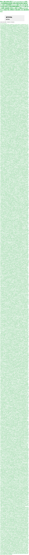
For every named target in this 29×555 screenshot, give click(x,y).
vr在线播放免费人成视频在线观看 (12, 84)
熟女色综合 (16, 538)
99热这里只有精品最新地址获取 (11, 177)
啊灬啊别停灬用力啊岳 (15, 549)
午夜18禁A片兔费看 (26, 424)
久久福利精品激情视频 (11, 393)
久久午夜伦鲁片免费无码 (22, 300)
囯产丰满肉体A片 (21, 535)
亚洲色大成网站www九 (19, 355)
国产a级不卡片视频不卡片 (24, 202)
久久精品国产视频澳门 (16, 51)
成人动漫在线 (2, 403)
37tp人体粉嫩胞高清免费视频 (15, 345)
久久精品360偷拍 (17, 166)
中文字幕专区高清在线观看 (14, 61)
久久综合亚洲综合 (3, 170)
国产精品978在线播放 (20, 539)
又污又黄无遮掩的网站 (7, 355)
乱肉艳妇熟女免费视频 (22, 517)
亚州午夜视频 (13, 339)
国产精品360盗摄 (2, 549)
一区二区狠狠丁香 (16, 552)
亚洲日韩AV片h (25, 79)
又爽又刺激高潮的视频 (11, 333)
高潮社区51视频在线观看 (20, 326)
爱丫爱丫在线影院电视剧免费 (20, 550)
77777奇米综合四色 (22, 483)
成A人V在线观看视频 (15, 352)
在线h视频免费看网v (21, 209)
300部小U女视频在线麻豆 (7, 545)
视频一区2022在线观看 (22, 407)
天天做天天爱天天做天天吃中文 (18, 530)
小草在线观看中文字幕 (14, 539)
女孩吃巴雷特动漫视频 (9, 214)
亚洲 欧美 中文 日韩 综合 (17, 215)
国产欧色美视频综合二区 (20, 282)
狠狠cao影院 (13, 176)
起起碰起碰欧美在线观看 (22, 491)
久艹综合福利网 (23, 330)
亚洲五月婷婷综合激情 (22, 251)
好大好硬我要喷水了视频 (11, 79)
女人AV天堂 (3, 357)
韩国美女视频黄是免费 (22, 289)
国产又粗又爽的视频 (13, 550)
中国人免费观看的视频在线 (10, 283)
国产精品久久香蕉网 (24, 239)
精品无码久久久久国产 (7, 197)
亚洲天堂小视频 (19, 481)
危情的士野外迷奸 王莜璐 (5, 213)
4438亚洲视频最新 (9, 203)
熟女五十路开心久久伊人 (23, 485)
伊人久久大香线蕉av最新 (19, 430)
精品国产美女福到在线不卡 (17, 311)
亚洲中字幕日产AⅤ (20, 463)
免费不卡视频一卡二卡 (10, 237)
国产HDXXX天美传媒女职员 (22, 406)
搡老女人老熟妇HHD (24, 151)
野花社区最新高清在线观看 (20, 235)
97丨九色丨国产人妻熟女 (10, 35)
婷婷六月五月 (9, 162)
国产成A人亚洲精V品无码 (22, 414)
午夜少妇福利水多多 (15, 242)
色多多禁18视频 (2, 495)
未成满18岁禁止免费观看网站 (19, 188)
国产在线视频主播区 (4, 224)
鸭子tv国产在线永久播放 (23, 452)
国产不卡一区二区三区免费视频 (21, 71)
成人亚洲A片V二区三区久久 (22, 526)
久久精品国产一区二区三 (21, 382)
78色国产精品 (6, 496)
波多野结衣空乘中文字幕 (3, 208)
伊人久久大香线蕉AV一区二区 (23, 137)
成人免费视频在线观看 (6, 206)
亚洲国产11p (11, 246)
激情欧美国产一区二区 (17, 379)
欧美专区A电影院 (9, 310)
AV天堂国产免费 (14, 50)
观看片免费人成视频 (9, 468)
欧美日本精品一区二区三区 (13, 378)
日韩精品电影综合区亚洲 (22, 127)
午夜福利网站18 (15, 312)
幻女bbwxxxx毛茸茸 (15, 214)
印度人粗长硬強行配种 (16, 535)
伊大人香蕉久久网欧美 (18, 151)
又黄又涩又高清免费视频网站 (23, 418)
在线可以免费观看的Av (17, 413)
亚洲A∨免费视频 (13, 100)
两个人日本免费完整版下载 (8, 32)
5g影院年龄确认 (7, 218)
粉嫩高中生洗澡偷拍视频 (17, 75)
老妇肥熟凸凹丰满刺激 (4, 192)
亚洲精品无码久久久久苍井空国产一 (15, 346)
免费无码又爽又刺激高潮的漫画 (17, 222)
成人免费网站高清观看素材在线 (14, 232)
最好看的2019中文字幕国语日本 (16, 548)
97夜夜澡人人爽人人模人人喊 (16, 434)
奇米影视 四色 (20, 214)
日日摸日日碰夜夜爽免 (8, 68)
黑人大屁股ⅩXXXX (15, 231)
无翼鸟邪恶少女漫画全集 (23, 45)
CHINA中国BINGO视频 (6, 383)
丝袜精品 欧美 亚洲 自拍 (9, 474)
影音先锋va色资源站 (17, 333)
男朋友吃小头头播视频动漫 (18, 79)
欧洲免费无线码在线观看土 (8, 102)
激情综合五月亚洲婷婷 (14, 277)
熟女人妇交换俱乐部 (13, 306)
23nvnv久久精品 (24, 269)
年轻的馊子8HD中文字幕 (10, 295)
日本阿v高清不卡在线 (3, 40)
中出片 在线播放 (8, 40)
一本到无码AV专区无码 (6, 155)
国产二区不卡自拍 (6, 291)
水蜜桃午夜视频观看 (18, 94)
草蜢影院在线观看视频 (15, 209)
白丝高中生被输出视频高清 (8, 548)
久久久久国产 (25, 539)
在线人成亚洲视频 (24, 33)
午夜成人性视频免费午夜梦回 (9, 469)
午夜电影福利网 (7, 378)
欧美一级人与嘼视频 (14, 91)
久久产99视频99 (13, 160)
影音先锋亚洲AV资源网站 (9, 472)
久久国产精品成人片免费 (14, 78)
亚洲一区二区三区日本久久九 (4, 114)
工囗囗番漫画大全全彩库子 (12, 503)
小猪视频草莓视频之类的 (14, 101)
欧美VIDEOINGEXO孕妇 (13, 527)
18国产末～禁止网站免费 (14, 159)
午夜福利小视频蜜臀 (3, 115)
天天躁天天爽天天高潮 (9, 82)
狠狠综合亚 (8, 47)
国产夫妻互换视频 (7, 250)
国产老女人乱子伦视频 (20, 62)
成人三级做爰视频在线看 (12, 148)
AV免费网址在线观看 (9, 236)
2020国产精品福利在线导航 (10, 330)
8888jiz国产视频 (13, 56)
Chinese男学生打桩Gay (12, 206)
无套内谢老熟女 (21, 299)
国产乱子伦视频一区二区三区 (19, 486)
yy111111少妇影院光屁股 (10, 302)
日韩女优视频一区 (13, 36)
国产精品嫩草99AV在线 (23, 56)
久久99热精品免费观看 (25, 184)
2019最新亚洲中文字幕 (19, 213)
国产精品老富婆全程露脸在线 (8, 434)
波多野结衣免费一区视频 (6, 109)
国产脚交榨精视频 (13, 447)
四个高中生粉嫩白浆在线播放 (16, 397)
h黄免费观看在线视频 (6, 386)
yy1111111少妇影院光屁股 (12, 499)
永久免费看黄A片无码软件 (7, 437)
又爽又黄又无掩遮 (13, 96)
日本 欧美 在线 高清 (9, 397)
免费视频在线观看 (4, 182)
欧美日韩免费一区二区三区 (7, 54)
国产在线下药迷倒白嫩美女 (9, 458)
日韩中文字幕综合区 (24, 401)
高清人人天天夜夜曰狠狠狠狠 (9, 495)
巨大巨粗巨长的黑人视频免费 (16, 203)
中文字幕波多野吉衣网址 (18, 169)
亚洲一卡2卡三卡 (23, 321)
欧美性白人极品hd (3, 379)
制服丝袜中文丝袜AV (23, 102)
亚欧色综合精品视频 (7, 543)
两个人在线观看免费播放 (18, 247)
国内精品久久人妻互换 (5, 535)
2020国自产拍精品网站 (19, 239)
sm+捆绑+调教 (17, 64)
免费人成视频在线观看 (5, 38)
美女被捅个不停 (3, 309)
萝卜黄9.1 (25, 538)
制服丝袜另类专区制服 (11, 65)
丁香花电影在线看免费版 (23, 487)
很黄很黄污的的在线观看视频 (14, 261)
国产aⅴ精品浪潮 (4, 331)
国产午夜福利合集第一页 (7, 178)
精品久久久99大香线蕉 (3, 513)
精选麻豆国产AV (14, 58)
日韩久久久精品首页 (17, 171)
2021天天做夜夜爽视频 (8, 91)
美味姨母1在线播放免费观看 (22, 120)
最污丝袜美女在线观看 (21, 492)
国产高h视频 (13, 341)
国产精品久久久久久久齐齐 (12, 428)
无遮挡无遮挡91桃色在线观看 (4, 508)
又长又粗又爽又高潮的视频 (20, 396)
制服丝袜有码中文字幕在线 (20, 39)
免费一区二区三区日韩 (16, 305)
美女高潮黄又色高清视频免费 (10, 541)
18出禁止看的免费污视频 (20, 404)
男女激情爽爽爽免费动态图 (24, 419)
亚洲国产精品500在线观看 (9, 271)
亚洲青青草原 (25, 166)
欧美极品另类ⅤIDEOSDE (8, 180)
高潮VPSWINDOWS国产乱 (8, 217)
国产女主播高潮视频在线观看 (6, 356)
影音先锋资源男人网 (19, 63)
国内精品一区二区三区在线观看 (22, 159)
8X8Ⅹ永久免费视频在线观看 (11, 33)
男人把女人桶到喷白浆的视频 (5, 191)
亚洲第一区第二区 (11, 215)
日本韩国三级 (24, 490)
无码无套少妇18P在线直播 (24, 294)
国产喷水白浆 (21, 166)
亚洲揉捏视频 (12, 477)
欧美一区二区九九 (3, 302)
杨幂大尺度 (14, 82)
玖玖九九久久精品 (8, 98)
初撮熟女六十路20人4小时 (17, 360)
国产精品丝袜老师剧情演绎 (20, 432)
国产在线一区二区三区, (25, 377)
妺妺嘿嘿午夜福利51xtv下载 (7, 116)
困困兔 (2, 462)
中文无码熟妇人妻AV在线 (17, 272)
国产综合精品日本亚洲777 (15, 180)
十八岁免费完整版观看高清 (22, 149)
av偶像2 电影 (26, 39)
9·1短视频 (9, 159)
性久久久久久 (23, 233)
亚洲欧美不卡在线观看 (21, 455)
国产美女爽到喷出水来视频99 (14, 375)
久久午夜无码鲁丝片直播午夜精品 (18, 35)
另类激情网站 (12, 42)
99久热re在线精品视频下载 (17, 279)
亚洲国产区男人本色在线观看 (8, 27)
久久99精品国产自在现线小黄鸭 (19, 466)
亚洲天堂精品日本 (16, 435)
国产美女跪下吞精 (4, 528)
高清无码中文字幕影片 (3, 94)
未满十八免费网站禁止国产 (19, 29)
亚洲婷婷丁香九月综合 (6, 538)
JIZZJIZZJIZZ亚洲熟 (9, 342)
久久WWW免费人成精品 (19, 152)
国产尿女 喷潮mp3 (26, 29)
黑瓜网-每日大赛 (14, 310)
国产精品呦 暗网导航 (23, 331)
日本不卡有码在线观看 (13, 509)
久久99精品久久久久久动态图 (17, 233)
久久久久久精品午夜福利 (10, 417)
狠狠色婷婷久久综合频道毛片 (15, 104)
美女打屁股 (15, 211)
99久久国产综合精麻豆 (15, 429)
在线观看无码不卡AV (17, 317)
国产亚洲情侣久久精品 (6, 181)
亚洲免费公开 (25, 404)
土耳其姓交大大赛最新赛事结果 (22, 322)
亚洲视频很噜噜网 (8, 432)
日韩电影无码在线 (16, 491)
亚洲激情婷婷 (26, 437)
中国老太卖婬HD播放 (4, 393)
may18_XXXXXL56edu (3, 507)
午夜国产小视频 (16, 415)
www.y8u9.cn (14, 63)
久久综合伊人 (9, 406)
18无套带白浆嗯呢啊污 (7, 422)
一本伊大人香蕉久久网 (18, 69)
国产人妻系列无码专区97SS (13, 184)
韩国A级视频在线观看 (8, 448)
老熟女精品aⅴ (15, 158)
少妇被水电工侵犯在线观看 (23, 480)
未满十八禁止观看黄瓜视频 (18, 156)
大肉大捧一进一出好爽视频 (23, 373)
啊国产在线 (22, 266)
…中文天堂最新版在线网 (11, 308)
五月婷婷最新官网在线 (17, 237)
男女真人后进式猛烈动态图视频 (17, 441)
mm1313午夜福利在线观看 (20, 448)
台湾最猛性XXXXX (16, 426)
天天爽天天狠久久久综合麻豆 (9, 305)
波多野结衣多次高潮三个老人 (14, 186)
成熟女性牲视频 (18, 546)
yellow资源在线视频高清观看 (10, 390)
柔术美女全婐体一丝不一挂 (20, 304)
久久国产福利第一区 (20, 158)
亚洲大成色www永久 (17, 516)
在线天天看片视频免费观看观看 (8, 58)
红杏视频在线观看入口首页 (20, 472)
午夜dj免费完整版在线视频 (6, 306)
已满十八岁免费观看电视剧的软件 (13, 334)
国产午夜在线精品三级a (23, 403)
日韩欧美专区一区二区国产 (21, 78)
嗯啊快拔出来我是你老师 (23, 497)
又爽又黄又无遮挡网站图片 (15, 116)
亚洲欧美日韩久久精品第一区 (18, 477)
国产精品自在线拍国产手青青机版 (9, 491)
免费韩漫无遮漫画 (5, 79)
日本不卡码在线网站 (20, 130)
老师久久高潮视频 (25, 430)
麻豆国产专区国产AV (24, 224)
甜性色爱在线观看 (9, 238)
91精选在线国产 (19, 83)
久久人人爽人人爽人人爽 (16, 536)
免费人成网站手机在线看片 (19, 170)
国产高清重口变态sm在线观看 (11, 64)
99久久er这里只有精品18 (7, 512)
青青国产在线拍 (11, 413)
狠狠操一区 (25, 425)
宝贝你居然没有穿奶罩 (5, 370)
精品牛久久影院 (19, 257)
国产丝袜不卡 (23, 531)
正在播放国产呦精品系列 (12, 38)
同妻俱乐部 (24, 470)
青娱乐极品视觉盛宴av (14, 455)
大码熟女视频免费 (5, 159)
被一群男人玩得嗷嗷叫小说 (11, 31)
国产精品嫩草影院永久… (5, 402)
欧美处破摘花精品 (12, 255)
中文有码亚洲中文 (2, 83)
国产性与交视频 (4, 129)
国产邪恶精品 (15, 472)
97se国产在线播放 (2, 305)
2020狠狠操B (13, 136)
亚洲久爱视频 (15, 322)
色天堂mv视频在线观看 (22, 185)
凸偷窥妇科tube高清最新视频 (18, 501)
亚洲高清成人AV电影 (18, 348)
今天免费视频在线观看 (11, 272)
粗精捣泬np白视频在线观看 (4, 95)
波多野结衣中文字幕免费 (16, 246)
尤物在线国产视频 (21, 437)
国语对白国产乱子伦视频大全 (16, 485)
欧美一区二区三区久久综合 (7, 327)
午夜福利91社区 (22, 386)
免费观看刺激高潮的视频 (22, 217)
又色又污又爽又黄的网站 (24, 129)
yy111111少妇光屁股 (9, 446)
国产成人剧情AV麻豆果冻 (8, 80)
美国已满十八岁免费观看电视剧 (20, 383)
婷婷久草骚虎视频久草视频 (16, 60)
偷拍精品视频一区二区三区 (13, 153)
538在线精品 (14, 495)
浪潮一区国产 (11, 231)
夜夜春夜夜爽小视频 (17, 219)
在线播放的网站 (10, 249)
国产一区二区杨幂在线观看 (11, 488)
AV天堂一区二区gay (24, 445)
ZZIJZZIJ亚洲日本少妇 (9, 259)
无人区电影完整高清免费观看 (7, 411)
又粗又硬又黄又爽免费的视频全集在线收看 (20, 275)
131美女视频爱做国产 (20, 527)
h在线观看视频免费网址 (11, 508)
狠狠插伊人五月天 (17, 488)
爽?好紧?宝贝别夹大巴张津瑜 (24, 219)
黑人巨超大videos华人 (14, 481)
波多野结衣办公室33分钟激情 (11, 445)
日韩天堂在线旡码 (6, 328)
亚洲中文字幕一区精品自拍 (6, 384)
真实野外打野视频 (25, 226)
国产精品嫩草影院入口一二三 (19, 176)
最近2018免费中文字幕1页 (20, 58)
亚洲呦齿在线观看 (19, 378)
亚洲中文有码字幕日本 (21, 73)
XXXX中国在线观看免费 (8, 407)
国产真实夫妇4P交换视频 (20, 86)
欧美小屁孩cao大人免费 (15, 204)
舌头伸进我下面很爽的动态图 (15, 118)
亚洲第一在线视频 (25, 225)
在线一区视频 (17, 499)
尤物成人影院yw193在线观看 (7, 140)
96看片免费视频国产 (7, 255)
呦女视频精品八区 (16, 393)
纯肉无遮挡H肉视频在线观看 (19, 459)
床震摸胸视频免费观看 (11, 475)
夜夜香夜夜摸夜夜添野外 (14, 125)
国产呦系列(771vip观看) (24, 495)
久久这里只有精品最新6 (19, 490)
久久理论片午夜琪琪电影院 (5, 430)
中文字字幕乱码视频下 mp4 (4, 69)
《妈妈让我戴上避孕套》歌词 (7, 122)
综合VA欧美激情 (3, 447)
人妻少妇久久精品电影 (23, 160)
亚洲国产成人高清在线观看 (16, 102)
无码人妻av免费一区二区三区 (17, 401)
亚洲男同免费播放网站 (22, 366)
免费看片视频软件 (7, 412)
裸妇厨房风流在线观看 (16, 542)
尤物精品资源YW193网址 (21, 288)
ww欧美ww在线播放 (10, 182)
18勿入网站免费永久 (15, 80)
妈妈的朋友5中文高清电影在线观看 (23, 402)
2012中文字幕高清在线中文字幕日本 (16, 90)
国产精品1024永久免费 (21, 315)
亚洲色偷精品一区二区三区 (6, 377)
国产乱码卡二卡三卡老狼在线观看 (22, 338)
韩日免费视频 (2, 27)
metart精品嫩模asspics (15, 149)
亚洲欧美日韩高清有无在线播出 (14, 423)
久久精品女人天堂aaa (13, 412)
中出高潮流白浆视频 (13, 29)
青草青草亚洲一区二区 (9, 373)
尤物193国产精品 (2, 185)
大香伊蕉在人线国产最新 (8, 176)
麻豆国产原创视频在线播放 (11, 131)
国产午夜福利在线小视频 (7, 42)
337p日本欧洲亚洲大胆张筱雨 (9, 395)
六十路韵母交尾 (6, 207)
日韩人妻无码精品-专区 (22, 231)
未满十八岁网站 (24, 247)
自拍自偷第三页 (26, 304)
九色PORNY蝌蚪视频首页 (7, 534)
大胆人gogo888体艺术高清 (4, 440)
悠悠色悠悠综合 (18, 207)
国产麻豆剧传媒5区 (15, 492)
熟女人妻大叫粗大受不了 (3, 23)
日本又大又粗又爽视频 (7, 127)
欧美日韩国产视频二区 (13, 377)
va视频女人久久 (15, 479)
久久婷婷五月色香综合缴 (9, 51)
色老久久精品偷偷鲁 (12, 156)
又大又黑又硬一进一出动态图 (23, 106)
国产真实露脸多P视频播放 (11, 531)
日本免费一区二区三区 (7, 465)
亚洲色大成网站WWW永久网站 (21, 133)
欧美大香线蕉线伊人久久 (6, 423)
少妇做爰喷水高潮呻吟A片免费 (19, 255)
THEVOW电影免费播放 (18, 157)
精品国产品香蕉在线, (12, 337)
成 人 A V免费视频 (18, 31)
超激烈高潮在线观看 (11, 362)
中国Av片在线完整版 (14, 448)
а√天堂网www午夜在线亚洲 (22, 116)
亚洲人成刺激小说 (11, 57)
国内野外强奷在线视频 (4, 237)
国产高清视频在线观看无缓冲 (4, 258)
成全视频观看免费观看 (18, 138)
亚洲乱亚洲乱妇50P (23, 301)
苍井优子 (13, 270)
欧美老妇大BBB (18, 100)
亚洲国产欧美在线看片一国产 (14, 451)
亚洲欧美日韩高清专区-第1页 (20, 210)
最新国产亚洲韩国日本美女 (25, 75)
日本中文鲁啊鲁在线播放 (24, 488)
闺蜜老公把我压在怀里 (19, 370)
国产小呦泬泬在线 (24, 390)
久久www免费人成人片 (20, 164)
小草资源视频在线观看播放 (20, 49)
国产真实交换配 (7, 368)
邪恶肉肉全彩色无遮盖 (23, 411)
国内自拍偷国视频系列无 (21, 446)
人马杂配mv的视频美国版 (10, 171)
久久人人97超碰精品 (8, 414)
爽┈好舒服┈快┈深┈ (24, 90)
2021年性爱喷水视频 (19, 96)
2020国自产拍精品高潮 (8, 147)
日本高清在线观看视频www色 (4, 169)
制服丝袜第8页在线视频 (4, 265)
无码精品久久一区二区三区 (5, 364)
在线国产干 (10, 402)
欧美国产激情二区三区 (7, 76)
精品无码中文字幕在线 (7, 246)
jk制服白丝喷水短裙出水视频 (19, 173)
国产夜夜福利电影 (19, 273)
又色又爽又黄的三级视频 (23, 171)
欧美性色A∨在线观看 (5, 242)
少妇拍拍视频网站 (23, 97)
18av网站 (12, 542)
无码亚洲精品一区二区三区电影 (13, 273)
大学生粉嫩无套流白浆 (23, 43)
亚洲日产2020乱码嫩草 (9, 60)
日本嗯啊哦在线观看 (4, 204)
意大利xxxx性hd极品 (4, 63)
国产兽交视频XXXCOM (25, 393)
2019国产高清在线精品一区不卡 (4, 174)
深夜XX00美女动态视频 (21, 125)
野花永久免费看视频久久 (9, 44)
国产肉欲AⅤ (25, 396)
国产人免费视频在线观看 (15, 439)
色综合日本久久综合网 (20, 428)
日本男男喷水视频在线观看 (22, 552)
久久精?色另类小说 (10, 63)
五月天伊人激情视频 (14, 327)
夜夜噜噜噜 (3, 487)
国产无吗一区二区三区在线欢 (7, 100)
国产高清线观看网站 (21, 435)
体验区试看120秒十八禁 (15, 67)
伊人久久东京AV (10, 253)
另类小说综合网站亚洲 (7, 276)
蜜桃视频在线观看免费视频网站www (13, 130)
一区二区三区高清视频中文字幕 (20, 306)
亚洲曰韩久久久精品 (12, 218)
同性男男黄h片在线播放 (20, 50)
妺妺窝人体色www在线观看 (7, 229)
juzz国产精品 (11, 76)
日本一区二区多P (5, 360)
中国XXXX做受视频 (17, 399)
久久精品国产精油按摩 (10, 97)
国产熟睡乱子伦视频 (15, 468)
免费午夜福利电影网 (21, 182)
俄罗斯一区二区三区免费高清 (22, 111)
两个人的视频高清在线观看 (10, 379)
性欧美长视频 (21, 424)
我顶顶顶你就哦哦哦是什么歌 (16, 240)
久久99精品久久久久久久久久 (20, 200)
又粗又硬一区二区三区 (24, 476)
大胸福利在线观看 (4, 195)
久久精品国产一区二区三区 (9, 353)
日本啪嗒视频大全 (19, 153)
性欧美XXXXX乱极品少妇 (22, 204)
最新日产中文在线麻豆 (17, 192)
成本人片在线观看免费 (19, 262)
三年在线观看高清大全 (10, 553)
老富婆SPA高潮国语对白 (24, 141)
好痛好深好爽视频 (21, 423)
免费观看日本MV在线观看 (17, 295)
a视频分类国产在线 (9, 208)
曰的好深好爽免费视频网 (23, 126)
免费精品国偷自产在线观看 (10, 129)
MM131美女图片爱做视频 (8, 248)
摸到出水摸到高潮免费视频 (6, 550)
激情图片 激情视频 (14, 528)
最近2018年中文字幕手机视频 (5, 148)
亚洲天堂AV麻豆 (12, 366)
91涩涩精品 (24, 514)
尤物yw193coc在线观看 (5, 272)
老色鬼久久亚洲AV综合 (25, 287)
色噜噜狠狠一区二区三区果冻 (19, 344)
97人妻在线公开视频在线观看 (18, 372)
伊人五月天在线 (19, 495)
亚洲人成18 (18, 140)
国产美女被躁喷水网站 (19, 328)
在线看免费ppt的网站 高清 (23, 536)
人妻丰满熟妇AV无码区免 (19, 496)
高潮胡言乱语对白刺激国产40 (12, 388)
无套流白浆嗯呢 (14, 510)
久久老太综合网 (18, 310)
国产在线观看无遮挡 (19, 72)
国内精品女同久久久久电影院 (20, 259)
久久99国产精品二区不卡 (17, 464)
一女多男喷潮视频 (9, 429)
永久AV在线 (2, 147)
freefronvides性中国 (8, 447)
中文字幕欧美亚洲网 (12, 459)
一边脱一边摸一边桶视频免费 (12, 546)
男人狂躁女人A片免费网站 (7, 257)
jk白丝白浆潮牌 (8, 366)
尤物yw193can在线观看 (9, 510)
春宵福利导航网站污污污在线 (12, 319)
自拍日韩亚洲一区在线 (11, 501)
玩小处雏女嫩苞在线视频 (13, 228)
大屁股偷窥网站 (17, 450)
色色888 (1, 73)
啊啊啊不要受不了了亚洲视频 (24, 53)
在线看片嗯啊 (14, 259)
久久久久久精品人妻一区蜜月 (19, 108)
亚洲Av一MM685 (24, 519)
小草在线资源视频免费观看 (20, 189)
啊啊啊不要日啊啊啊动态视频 (14, 465)
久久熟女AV (19, 91)
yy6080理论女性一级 (14, 513)
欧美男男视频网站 (14, 408)
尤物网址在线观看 (16, 454)
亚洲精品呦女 (26, 49)
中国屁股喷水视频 (24, 218)
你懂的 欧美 (4, 43)
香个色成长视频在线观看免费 (13, 62)
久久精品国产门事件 (20, 46)
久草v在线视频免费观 (24, 175)
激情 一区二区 (4, 210)
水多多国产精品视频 (10, 536)
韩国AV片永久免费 (20, 545)
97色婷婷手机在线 (7, 415)
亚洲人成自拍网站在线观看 (17, 320)
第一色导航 (20, 457)
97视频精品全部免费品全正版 (4, 333)
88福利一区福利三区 (21, 549)
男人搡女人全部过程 (10, 265)
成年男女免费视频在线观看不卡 (13, 364)
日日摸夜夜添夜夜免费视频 (12, 349)
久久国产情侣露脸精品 (12, 368)
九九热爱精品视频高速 (17, 362)
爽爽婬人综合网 (20, 124)
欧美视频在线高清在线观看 (12, 174)
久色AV (3, 368)
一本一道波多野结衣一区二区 (6, 506)
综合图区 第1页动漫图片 (4, 433)
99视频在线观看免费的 (10, 195)
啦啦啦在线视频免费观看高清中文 (10, 486)
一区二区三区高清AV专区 (12, 328)
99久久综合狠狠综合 (14, 244)
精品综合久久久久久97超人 (10, 219)
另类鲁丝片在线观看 (18, 339)
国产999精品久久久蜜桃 (5, 126)
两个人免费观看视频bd (25, 341)
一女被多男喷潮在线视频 (14, 545)
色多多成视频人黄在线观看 (7, 473)
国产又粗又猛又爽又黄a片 (18, 33)
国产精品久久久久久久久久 (4, 130)
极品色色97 (22, 244)
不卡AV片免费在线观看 (8, 332)
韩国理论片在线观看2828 (17, 417)
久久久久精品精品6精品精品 (21, 408)
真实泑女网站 (18, 509)
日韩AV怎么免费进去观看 (25, 295)
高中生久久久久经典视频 (4, 362)
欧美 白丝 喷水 (9, 268)
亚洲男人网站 (27, 388)
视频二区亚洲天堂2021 (11, 258)
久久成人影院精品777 (8, 284)
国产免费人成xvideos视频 (18, 363)
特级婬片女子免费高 (14, 140)
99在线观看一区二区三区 (8, 549)
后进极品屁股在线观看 (18, 445)
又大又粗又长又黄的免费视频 (22, 65)
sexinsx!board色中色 (17, 386)
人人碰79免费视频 (9, 204)
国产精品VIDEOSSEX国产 (20, 277)
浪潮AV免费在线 (5, 64)
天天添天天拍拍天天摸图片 (16, 248)
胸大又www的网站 (8, 170)
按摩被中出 (7, 115)
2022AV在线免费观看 (10, 222)
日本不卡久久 (3, 317)
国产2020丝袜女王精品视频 (6, 73)
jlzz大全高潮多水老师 (5, 36)
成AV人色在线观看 (14, 494)
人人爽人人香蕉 (5, 536)
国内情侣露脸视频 (22, 276)
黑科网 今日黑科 (2, 288)
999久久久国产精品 (20, 465)
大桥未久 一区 (18, 276)
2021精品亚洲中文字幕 (22, 388)
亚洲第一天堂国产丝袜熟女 (5, 413)
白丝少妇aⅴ (24, 527)
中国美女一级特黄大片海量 (23, 345)
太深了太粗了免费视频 (12, 169)
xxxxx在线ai (2, 151)
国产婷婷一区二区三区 (16, 353)
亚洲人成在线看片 (14, 253)
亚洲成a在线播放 (19, 377)
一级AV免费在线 (22, 193)
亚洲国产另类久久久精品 (22, 145)
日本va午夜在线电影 (19, 350)
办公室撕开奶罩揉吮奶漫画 (8, 439)
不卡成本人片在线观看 (9, 517)
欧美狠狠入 (24, 131)
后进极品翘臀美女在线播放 (15, 436)
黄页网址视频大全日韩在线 (24, 434)
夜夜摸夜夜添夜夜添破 (12, 291)
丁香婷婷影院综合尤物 (10, 192)
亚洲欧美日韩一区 (5, 262)
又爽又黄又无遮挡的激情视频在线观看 (7, 74)
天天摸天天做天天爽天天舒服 (11, 348)
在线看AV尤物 (11, 181)
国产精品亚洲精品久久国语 (7, 301)
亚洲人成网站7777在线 (13, 404)
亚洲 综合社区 (16, 541)
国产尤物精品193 (14, 83)
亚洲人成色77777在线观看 (17, 42)
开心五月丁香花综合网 (24, 280)
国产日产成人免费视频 (3, 24)
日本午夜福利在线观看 (11, 454)
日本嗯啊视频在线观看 (4, 361)
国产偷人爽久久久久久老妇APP (11, 450)
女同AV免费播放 (12, 293)
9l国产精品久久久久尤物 (10, 331)
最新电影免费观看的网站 (22, 122)
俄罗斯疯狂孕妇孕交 (7, 527)
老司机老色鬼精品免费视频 (18, 361)
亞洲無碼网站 (10, 408)
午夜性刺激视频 (7, 282)
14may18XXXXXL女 (19, 513)
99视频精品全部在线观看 (5, 75)
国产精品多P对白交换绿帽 (20, 174)
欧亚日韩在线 (20, 232)
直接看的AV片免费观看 (7, 101)
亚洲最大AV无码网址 (15, 208)
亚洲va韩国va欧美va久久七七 (21, 119)
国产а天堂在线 (5, 177)
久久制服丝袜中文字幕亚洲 (16, 419)
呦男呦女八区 (16, 470)
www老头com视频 (21, 353)
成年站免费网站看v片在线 (6, 525)
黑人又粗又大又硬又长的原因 (4, 319)
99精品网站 (4, 264)
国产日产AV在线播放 (16, 146)
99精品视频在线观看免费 (16, 487)
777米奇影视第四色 (19, 534)
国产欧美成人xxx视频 (5, 463)
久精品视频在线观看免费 (4, 344)
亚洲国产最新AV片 (19, 349)
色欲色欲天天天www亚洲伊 (7, 164)
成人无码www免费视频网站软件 (22, 352)
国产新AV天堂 (23, 138)
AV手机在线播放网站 (9, 382)
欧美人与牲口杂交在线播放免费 (14, 127)
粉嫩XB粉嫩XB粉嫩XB (20, 422)
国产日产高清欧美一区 (7, 243)
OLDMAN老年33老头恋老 (21, 85)
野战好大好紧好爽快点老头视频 (9, 113)
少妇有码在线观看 (3, 51)
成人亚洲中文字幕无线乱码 (15, 122)
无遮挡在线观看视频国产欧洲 (13, 175)
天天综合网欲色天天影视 (13, 119)
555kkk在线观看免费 (17, 221)
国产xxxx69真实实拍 (23, 317)
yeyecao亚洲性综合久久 (7, 198)
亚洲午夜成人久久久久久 (4, 501)
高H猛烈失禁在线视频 (13, 410)
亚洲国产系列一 (6, 142)
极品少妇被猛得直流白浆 (17, 543)
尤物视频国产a (12, 317)
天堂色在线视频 (5, 171)
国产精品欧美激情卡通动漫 (13, 86)
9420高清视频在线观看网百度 (5, 221)
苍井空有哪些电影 (7, 346)
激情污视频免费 (18, 54)
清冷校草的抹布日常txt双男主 (10, 399)
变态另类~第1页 (7, 228)
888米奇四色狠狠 (2, 250)
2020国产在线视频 (17, 284)
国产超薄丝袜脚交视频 (12, 313)
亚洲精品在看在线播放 (13, 384)
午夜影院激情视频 (17, 160)
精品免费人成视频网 (15, 264)
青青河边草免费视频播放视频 (12, 425)
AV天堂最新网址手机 (6, 57)
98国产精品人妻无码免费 (20, 319)
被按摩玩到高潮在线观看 (11, 344)
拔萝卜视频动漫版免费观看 (21, 115)
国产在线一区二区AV (24, 258)
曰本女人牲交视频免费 (4, 84)
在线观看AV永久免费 (7, 184)
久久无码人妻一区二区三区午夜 (9, 85)
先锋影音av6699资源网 (10, 479)
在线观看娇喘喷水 (17, 136)
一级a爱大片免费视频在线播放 (6, 375)
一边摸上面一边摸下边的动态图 (22, 334)
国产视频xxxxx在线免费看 (24, 249)
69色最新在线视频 (13, 534)
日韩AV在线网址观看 (8, 123)
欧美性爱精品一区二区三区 (16, 271)
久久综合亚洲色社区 (11, 322)
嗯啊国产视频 (3, 418)
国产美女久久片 (20, 184)
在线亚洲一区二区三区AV (14, 297)
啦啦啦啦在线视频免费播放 (22, 268)
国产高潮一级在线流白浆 (15, 402)
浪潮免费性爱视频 (24, 155)
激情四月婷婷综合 (20, 211)
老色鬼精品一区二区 (22, 499)
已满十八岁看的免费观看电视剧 (10, 138)
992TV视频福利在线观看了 (19, 525)
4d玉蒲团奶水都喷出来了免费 (23, 67)
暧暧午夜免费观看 (4, 502)
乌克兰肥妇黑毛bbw (5, 112)
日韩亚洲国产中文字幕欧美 (23, 192)
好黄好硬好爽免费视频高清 (23, 395)
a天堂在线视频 (11, 163)
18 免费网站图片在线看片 (7, 90)
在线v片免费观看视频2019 (5, 392)
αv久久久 (19, 301)
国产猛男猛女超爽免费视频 (11, 275)
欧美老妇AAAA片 (3, 82)
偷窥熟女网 (12, 45)
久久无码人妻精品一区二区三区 (18, 547)
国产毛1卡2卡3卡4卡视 (24, 44)
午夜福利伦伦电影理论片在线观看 (11, 94)
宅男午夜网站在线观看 (22, 68)
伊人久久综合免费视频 (15, 301)
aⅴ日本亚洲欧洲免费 (17, 202)
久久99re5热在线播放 (4, 497)
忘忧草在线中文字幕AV (6, 175)
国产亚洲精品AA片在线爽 (22, 40)
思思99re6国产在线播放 (13, 324)
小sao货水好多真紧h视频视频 (22, 421)
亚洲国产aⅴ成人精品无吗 (14, 123)
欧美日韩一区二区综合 (4, 33)
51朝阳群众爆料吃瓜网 (15, 25)
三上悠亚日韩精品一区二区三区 (10, 106)
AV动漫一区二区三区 (9, 149)
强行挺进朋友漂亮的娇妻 (22, 523)
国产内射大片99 (6, 225)
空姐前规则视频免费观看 (17, 89)
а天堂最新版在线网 (13, 350)
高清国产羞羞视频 (21, 415)
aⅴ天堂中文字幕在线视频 (7, 481)
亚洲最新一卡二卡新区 (11, 400)
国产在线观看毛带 (5, 546)
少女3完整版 (19, 175)
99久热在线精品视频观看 (15, 185)
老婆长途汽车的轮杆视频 (25, 257)
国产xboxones (5, 275)
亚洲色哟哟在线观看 (15, 74)
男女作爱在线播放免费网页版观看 (7, 352)
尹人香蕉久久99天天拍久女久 (12, 433)
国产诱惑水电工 (7, 151)
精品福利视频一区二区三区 (11, 262)
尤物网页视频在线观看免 (18, 531)
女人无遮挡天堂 (25, 547)
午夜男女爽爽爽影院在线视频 (7, 260)
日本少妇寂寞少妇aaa (22, 436)
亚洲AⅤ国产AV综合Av (17, 105)
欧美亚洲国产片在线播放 (13, 107)
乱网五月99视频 (15, 389)
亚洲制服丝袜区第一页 (23, 454)
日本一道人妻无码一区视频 (17, 141)
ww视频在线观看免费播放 (7, 339)
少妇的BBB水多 (7, 421)
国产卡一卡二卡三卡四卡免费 (12, 152)
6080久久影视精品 (24, 441)
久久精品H (17, 503)
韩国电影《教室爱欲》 (3, 35)
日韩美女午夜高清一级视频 (17, 390)
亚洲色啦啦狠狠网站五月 (12, 188)
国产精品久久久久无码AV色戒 (9, 137)
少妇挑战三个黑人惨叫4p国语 (12, 370)
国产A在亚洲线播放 (7, 87)
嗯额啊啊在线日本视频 (9, 424)
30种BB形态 (24, 124)
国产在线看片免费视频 (18, 341)
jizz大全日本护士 (25, 342)
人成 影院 (1, 122)
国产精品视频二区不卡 (14, 422)
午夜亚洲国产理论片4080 (23, 105)
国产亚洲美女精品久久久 (10, 224)
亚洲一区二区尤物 (6, 86)
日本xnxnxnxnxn (3, 401)
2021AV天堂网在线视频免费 (23, 426)
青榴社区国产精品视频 (21, 167)
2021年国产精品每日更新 (23, 283)
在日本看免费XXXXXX (7, 532)
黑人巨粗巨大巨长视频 (13, 351)
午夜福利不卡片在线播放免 (5, 135)
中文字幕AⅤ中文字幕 (7, 133)
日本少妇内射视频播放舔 (12, 430)
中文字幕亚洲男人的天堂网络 (10, 266)
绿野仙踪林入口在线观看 (11, 114)
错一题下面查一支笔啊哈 (20, 250)
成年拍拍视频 (21, 399)
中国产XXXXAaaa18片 (22, 109)
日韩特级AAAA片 (16, 254)
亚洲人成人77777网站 (8, 72)
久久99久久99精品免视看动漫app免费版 (9, 251)
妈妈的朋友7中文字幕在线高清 (6, 134)
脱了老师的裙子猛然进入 (16, 126)
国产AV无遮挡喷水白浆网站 (8, 444)
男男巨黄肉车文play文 (14, 257)
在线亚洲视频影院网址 (19, 514)
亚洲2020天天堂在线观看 (19, 290)
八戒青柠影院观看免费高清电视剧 (13, 120)
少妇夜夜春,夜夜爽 (16, 293)
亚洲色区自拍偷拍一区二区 (22, 265)
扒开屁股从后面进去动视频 (8, 240)
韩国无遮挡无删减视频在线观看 (13, 115)
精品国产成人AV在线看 (6, 337)
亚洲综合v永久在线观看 (17, 270)
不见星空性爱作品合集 (7, 404)
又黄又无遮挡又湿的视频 (23, 359)
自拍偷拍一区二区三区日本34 (4, 363)
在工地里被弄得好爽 (14, 382)
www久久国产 (12, 415)
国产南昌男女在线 (6, 304)
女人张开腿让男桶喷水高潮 (15, 162)
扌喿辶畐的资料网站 (25, 96)
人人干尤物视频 (4, 330)
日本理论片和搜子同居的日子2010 (14, 87)
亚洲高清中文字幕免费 (9, 312)
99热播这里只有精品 (24, 195)
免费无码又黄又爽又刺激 (4, 249)
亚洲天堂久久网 (13, 170)
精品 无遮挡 (7, 199)
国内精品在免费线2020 (11, 360)
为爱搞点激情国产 (7, 45)
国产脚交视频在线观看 (17, 452)
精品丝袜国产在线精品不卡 (19, 131)
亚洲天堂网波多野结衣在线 (20, 425)
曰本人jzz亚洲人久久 (21, 451)
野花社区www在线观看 (17, 395)
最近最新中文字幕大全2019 (14, 40)
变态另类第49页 (10, 112)
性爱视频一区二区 (5, 388)
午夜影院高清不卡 (6, 293)
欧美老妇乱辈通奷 (16, 137)
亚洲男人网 (21, 458)
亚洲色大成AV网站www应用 (21, 199)
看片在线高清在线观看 (6, 156)
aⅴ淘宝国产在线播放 (18, 321)
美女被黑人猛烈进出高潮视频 (11, 173)
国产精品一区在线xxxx (8, 381)
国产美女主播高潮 (24, 361)
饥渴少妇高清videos (5, 488)
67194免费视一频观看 (21, 191)
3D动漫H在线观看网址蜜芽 (4, 273)
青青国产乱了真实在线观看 (16, 193)
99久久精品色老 (14, 27)
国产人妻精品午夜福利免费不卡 (8, 25)
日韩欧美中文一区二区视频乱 (20, 177)
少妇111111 (10, 316)
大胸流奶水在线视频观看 (8, 554)
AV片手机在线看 (17, 56)
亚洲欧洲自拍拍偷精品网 (11, 361)
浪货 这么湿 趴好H (19, 178)
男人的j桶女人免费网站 (16, 302)
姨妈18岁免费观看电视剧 (12, 200)
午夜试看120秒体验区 (6, 49)
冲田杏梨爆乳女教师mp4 (10, 547)
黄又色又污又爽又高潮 (12, 538)
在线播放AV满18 (18, 82)
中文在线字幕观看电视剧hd (10, 371)
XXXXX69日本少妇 (21, 25)
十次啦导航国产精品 (4, 47)
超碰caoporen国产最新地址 (3, 531)
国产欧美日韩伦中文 (25, 428)
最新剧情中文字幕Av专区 (19, 351)
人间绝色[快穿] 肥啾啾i (17, 458)
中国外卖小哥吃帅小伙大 (6, 239)
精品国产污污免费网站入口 (20, 324)
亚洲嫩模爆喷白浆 (22, 51)
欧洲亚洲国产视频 (20, 538)
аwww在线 (18, 385)
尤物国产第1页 (12, 243)
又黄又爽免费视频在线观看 (10, 476)
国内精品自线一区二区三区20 (22, 112)
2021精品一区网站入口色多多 (25, 207)
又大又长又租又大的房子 (18, 155)
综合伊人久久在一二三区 (16, 316)
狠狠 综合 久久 (23, 215)
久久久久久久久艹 (9, 374)
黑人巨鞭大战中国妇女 (22, 236)
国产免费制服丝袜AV (23, 509)
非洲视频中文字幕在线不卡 (15, 68)
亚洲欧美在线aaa (25, 38)
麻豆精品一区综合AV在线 (6, 93)
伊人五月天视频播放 (7, 410)
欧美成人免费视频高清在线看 (14, 73)
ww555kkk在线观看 (18, 220)
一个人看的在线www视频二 (14, 406)
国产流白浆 (21, 379)
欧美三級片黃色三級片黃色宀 (19, 308)
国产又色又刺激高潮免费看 (8, 50)
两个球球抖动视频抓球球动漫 (16, 34)
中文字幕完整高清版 (14, 111)
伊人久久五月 (16, 85)
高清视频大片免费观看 (10, 24)
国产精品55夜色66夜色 (8, 436)
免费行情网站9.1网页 (16, 553)
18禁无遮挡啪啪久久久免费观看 (16, 411)
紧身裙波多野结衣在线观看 (6, 124)
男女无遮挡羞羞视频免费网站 (24, 302)
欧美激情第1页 (26, 448)
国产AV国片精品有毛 (17, 497)
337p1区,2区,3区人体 (8, 61)
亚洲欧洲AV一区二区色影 (10, 461)
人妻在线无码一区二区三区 (19, 38)
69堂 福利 (9, 36)
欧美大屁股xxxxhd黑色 (15, 46)
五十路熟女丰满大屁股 (18, 440)
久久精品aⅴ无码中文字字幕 (21, 506)
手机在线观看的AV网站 (18, 114)
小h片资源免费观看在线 (17, 331)
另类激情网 (9, 345)
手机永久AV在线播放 (7, 235)
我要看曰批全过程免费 (13, 276)
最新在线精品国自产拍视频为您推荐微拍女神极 (16, 462)
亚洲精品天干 (18, 410)
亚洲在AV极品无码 (20, 342)
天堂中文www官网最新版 (22, 254)
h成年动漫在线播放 (10, 359)
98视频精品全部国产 (19, 27)
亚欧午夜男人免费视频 (23, 309)
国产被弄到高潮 (26, 93)
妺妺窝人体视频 (12, 202)
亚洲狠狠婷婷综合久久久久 (13, 39)
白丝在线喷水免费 (2, 421)
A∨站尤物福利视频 (22, 474)
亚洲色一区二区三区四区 (23, 221)
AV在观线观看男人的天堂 (24, 310)
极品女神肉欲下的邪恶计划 (9, 483)
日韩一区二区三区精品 (14, 229)
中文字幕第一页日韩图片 (15, 236)
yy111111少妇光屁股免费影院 (20, 412)
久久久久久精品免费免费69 (16, 359)
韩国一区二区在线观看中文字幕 (24, 64)
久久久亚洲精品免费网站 (9, 487)
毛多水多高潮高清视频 (23, 381)
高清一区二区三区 (25, 473)
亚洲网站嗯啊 (13, 220)
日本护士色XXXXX (18, 384)
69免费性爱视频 (17, 366)
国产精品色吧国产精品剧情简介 (14, 421)
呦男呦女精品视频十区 (16, 238)
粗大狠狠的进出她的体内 (23, 385)
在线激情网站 (5, 461)
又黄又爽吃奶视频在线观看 (17, 400)
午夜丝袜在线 (9, 118)
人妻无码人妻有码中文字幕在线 (20, 443)
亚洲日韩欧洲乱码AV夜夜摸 (4, 65)
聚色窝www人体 (5, 400)
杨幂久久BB (15, 71)
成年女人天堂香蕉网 (15, 288)
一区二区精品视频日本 (16, 181)
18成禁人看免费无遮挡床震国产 (10, 187)
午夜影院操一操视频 (15, 112)
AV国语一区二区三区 (20, 479)
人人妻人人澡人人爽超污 (10, 279)
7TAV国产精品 (24, 290)
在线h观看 (21, 203)
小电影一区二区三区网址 (22, 162)
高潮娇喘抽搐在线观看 (8, 270)
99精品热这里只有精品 (18, 313)
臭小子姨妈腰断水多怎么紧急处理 (10, 144)
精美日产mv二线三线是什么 (5, 316)
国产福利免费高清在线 (15, 444)
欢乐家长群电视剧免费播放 (9, 401)
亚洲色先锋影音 (4, 390)
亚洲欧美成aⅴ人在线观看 (22, 180)
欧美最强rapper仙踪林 (25, 530)
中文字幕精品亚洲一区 (21, 323)
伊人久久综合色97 (13, 512)
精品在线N (24, 211)
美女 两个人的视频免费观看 (17, 280)
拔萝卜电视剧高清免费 (10, 167)
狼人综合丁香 (24, 477)
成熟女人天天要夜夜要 (19, 225)
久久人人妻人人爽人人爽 (8, 526)
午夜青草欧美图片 (23, 187)
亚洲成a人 (27, 366)
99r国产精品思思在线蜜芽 (21, 468)
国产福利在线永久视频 (23, 76)
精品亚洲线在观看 (20, 80)
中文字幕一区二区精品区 (7, 202)
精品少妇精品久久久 (6, 466)
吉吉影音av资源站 (4, 238)
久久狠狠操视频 (16, 243)
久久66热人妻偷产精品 (24, 198)
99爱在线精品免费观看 (21, 375)
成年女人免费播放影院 (15, 517)
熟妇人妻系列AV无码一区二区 (11, 157)
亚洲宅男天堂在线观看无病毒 (10, 211)
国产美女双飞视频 (24, 328)
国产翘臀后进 (20, 32)
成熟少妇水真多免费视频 (3, 429)
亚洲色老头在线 (10, 367)
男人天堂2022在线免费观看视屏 (10, 269)
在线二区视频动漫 (24, 457)
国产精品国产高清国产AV (13, 506)
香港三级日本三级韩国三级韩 (15, 437)
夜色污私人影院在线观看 (15, 414)
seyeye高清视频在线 (3, 67)
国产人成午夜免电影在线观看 (6, 542)
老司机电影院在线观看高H (12, 210)
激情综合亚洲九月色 (5, 313)
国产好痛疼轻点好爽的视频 (16, 394)
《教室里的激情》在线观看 (23, 542)
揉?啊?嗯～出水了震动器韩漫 (24, 512)
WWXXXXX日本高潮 (18, 187)
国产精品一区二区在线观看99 (15, 196)
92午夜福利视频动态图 (22, 196)
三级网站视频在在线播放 (7, 125)
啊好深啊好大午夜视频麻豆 (12, 207)
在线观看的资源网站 (6, 200)
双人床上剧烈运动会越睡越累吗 (20, 520)
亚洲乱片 (20, 393)
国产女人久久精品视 (19, 332)
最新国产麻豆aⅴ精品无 (15, 407)
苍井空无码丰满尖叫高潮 (10, 158)
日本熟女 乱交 (23, 335)
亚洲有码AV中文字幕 (6, 163)
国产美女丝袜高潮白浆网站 (21, 327)
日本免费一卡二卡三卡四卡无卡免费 (24, 104)
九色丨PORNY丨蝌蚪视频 (8, 111)
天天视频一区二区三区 (21, 367)
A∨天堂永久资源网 (25, 447)
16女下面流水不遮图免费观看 (14, 226)
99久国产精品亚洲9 (23, 31)
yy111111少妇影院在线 (15, 526)
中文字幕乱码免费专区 (14, 357)
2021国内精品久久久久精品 (12, 49)
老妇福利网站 (18, 244)
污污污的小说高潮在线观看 (13, 338)
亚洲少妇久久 (24, 501)
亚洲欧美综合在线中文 (25, 440)
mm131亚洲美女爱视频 (9, 34)
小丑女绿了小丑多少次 (22, 61)
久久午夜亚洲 (16, 106)
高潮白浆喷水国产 (22, 333)
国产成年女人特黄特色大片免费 (8, 419)
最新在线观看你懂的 (13, 198)
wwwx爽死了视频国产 (18, 135)
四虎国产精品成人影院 (3, 450)
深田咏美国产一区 (18, 98)
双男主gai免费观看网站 (8, 220)
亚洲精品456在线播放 (9, 394)
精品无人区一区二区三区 (3, 118)
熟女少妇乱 (17, 457)
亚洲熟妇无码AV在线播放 (9, 441)
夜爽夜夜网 (23, 135)
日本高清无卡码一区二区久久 (10, 105)
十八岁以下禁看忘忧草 (12, 135)
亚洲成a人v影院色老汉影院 (13, 199)
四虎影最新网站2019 (13, 98)
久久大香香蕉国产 (18, 198)
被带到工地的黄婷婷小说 (22, 243)
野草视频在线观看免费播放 (16, 469)
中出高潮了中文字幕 (22, 346)
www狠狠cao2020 (16, 265)
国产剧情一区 (22, 237)
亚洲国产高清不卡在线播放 (18, 269)
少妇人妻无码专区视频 (11, 524)
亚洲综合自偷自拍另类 (7, 477)
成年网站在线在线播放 (12, 109)
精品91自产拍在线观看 (8, 46)
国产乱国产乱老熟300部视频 (18, 461)
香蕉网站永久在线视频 (6, 39)
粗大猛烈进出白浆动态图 (12, 213)
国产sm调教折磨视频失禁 (7, 160)
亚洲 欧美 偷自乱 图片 (24, 291)
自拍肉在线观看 (13, 54)
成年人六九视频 (6, 188)
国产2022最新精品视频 (11, 464)
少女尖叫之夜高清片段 (3, 479)
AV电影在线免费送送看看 (15, 300)
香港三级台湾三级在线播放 (5, 153)
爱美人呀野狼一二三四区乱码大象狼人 (19, 57)
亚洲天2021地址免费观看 (19, 473)
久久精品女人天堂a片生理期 (7, 455)
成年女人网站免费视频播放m (19, 508)
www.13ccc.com (22, 394)
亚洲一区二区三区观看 (5, 464)
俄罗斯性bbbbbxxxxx (16, 45)
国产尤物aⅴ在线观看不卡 (12, 490)
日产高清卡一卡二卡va (4, 372)
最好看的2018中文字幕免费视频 (7, 209)
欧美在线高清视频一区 (7, 186)
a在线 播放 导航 (6, 31)
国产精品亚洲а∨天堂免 (7, 326)
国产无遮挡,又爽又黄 (12, 466)
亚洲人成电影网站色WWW (13, 47)
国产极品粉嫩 (25, 475)
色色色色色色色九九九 (20, 484)
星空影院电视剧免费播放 (24, 136)
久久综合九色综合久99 (20, 521)
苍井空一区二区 (6, 503)
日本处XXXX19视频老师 (13, 282)
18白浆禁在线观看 (9, 528)
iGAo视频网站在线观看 (8, 323)
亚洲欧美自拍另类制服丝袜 (20, 312)
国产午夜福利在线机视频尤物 (16, 43)
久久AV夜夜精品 (3, 486)
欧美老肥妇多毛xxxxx (25, 232)
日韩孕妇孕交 (21, 142)
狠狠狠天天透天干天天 (25, 114)
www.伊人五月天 (5, 152)
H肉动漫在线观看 (18, 433)
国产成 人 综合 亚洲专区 (18, 260)
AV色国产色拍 (3, 217)
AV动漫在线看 (25, 319)
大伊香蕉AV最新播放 (14, 326)
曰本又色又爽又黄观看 (19, 287)
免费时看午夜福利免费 (14, 147)
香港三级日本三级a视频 (10, 335)
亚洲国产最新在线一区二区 (24, 246)
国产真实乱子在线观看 (19, 447)
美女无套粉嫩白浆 (24, 349)
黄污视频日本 (25, 337)
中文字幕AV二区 (12, 386)
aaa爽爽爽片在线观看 (11, 69)
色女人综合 (1, 76)
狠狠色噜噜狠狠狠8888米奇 (4, 499)
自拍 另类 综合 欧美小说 (7, 189)
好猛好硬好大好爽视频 (19, 286)
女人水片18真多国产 (12, 166)
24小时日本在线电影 (16, 182)
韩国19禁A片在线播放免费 (7, 56)
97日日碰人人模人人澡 (19, 218)
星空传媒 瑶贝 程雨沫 (11, 95)
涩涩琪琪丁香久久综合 (3, 394)
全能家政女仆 (25, 36)
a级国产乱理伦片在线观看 (16, 474)
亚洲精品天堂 (24, 27)
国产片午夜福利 (15, 24)
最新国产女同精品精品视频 (18, 95)
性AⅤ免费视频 (5, 371)
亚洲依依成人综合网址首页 (6, 385)
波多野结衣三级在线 (8, 494)
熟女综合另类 (6, 454)
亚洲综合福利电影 (19, 494)
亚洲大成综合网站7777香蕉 (18, 519)
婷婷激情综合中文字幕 (10, 389)
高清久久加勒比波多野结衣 (6, 290)
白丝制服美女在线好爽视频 (21, 389)
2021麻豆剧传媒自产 (8, 357)
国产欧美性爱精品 (11, 75)
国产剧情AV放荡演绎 (9, 492)
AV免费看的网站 (3, 457)
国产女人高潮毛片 (17, 524)
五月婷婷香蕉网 (20, 226)
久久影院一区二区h (18, 368)
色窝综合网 (6, 294)
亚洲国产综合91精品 (13, 93)
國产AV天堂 (12, 381)
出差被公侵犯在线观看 (19, 356)
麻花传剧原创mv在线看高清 (12, 304)
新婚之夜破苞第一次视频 (8, 83)
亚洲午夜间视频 (26, 173)
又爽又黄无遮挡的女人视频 (9, 320)
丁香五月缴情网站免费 (7, 232)
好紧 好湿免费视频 (7, 451)
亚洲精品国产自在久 (14, 374)
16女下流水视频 (9, 513)
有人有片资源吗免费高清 (13, 250)
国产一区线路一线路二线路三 (7, 136)
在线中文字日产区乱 (17, 283)
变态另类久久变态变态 (14, 133)
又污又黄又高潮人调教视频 (7, 443)
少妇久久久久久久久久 (23, 293)
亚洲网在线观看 (22, 100)
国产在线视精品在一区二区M (23, 502)
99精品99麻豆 (25, 479)
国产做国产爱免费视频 (25, 494)
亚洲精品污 (8, 226)
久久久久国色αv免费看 (25, 222)
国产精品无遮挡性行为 (25, 72)
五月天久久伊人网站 (12, 290)
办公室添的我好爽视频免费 (9, 521)
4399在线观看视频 (4, 254)
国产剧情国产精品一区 (21, 242)
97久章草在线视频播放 (7, 350)
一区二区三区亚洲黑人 (17, 113)
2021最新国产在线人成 (13, 355)
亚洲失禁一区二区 (2, 282)
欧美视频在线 (15, 521)
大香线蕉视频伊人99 (7, 261)
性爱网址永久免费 (10, 463)
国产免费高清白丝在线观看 (22, 238)
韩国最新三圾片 (25, 213)
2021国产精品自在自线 (13, 298)
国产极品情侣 (12, 470)
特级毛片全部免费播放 (4, 173)
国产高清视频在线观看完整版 (10, 452)
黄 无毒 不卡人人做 (17, 381)
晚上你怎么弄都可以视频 (8, 28)
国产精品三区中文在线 (22, 197)
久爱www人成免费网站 (22, 118)
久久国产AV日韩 (22, 505)
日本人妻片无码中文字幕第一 (9, 280)
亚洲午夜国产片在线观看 (22, 503)
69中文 (7, 552)
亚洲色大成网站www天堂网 (12, 496)
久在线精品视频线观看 (7, 119)
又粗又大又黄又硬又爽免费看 (4, 425)
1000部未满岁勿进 (23, 206)
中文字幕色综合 (3, 289)
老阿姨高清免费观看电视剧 (7, 277)
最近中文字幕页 (23, 157)
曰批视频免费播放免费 (15, 32)
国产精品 (2, 90)
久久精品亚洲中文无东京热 (16, 28)
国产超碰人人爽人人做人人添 (24, 82)
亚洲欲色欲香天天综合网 (22, 553)
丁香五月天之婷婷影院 (10, 498)
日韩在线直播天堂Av (21, 123)
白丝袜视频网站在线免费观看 (16, 480)
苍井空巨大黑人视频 (12, 155)
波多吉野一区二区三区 (26, 156)
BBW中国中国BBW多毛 (9, 289)
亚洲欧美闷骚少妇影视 (9, 315)
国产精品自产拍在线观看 (12, 286)
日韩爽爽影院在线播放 (18, 258)
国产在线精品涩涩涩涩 (10, 311)
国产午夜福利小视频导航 (12, 287)
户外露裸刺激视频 (15, 367)
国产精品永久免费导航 (9, 520)
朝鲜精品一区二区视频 (7, 324)
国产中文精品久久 (4, 149)
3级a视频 (10, 191)
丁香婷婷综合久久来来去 (5, 231)
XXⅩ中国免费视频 (7, 317)
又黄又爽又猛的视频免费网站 (4, 367)
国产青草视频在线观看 (3, 157)
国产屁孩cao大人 (8, 396)
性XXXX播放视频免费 (14, 235)
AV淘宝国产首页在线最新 (22, 208)
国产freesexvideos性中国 (21, 541)
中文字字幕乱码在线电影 (23, 113)
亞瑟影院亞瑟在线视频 (21, 74)
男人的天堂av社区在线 (15, 191)
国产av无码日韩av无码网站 (7, 78)
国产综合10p (14, 457)
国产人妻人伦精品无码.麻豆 (21, 528)
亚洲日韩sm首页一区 (15, 315)
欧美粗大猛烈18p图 (11, 435)
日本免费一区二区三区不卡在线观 (5, 514)
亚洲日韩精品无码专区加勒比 (8, 403)
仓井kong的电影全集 (23, 298)
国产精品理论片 (5, 167)
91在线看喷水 (20, 364)
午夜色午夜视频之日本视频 (12, 225)
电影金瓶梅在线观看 (10, 146)
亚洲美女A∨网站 (11, 142)
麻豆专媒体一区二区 (20, 374)
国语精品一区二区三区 (20, 84)
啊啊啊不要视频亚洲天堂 (10, 497)
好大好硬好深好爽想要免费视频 (10, 519)
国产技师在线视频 (13, 72)
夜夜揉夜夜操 (25, 282)
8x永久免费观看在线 (17, 507)
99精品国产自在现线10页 (19, 148)
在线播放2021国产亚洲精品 (6, 108)
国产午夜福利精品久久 (15, 342)
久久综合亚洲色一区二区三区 (10, 516)
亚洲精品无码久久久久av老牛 (8, 193)
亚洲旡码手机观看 (3, 312)
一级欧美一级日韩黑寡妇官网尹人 (22, 101)
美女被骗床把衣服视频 (18, 291)
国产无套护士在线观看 (20, 357)
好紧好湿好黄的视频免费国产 (4, 435)
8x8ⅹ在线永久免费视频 (8, 480)
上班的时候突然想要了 (9, 67)
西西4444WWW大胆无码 (17, 129)
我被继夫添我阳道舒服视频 (4, 287)
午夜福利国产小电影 (23, 397)
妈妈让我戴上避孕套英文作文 (22, 186)
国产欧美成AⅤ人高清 (20, 253)
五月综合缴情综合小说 (4, 359)
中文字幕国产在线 (11, 221)
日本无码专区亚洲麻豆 (14, 178)
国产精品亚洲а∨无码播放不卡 (25, 240)
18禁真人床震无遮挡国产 (15, 373)
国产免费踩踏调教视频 (4, 417)
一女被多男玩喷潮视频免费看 (15, 418)
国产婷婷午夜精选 (13, 443)
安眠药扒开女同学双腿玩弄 (10, 507)
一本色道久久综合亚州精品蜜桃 (4, 166)
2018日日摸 (3, 485)
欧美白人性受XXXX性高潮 (20, 134)
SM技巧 (17, 388)
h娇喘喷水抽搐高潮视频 (21, 532)
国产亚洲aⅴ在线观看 (23, 279)
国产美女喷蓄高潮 (24, 534)
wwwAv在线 (17, 505)
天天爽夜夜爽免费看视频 (9, 264)
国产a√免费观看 (25, 164)
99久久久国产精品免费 (3, 389)
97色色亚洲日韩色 (23, 98)
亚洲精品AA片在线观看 (20, 24)
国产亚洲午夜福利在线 (17, 330)
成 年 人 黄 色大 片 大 (15, 217)
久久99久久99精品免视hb (6, 351)
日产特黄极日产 (12, 543)
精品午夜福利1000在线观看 (16, 403)
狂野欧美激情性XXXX (7, 29)
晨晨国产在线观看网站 (8, 539)
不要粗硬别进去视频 (24, 260)
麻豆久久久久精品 (7, 338)
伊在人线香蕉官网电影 (16, 142)
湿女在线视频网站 (8, 196)
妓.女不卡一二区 (16, 167)
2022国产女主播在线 (12, 239)
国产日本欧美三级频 (14, 484)
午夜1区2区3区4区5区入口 (23, 60)
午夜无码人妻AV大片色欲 (16, 483)
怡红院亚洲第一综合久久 (11, 440)
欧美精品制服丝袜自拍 (10, 71)
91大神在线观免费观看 (23, 410)
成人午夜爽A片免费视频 (8, 185)
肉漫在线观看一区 (23, 163)
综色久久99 (17, 109)
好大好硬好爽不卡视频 (11, 363)
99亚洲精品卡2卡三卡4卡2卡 (22, 146)
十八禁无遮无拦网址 (20, 229)
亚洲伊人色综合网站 (4, 445)
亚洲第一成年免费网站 (24, 69)
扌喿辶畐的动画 (5, 348)
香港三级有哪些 (12, 108)
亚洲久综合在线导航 (10, 523)
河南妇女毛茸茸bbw (13, 189)
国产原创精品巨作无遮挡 (4, 322)
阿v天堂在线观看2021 (5, 345)
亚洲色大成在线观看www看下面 (24, 87)
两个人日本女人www (5, 408)
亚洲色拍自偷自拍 (24, 364)
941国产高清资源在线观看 (16, 309)
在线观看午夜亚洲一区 (9, 457)
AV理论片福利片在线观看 (24, 548)
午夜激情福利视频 (21, 429)
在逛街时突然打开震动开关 (9, 299)
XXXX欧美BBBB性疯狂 (19, 36)
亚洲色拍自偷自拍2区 (4, 268)
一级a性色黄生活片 (16, 299)
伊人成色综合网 (6, 428)
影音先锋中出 (13, 260)
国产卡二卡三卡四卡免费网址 (14, 124)
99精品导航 (7, 215)
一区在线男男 (12, 284)
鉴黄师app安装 (11, 126)
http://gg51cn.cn (22, 181)
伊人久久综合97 (4, 341)
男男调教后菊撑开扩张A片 (6, 470)
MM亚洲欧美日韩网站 (23, 305)
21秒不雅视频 (17, 197)
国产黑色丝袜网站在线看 (10, 141)
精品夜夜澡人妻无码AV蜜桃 (7, 537)
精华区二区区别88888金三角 (19, 93)
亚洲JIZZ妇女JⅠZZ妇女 (24, 140)
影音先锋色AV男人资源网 (8, 485)
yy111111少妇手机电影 (23, 28)
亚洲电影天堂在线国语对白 (16, 163)
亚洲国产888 (14, 520)
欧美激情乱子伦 (24, 95)
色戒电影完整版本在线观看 (19, 337)
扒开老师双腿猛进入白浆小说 (24, 362)
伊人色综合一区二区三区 (15, 289)
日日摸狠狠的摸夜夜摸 (24, 464)
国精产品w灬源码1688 (16, 76)
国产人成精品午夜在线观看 (23, 54)
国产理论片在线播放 (13, 514)
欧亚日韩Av (5, 71)
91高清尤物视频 (18, 512)
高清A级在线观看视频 (15, 323)
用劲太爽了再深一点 (21, 261)
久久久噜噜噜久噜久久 (20, 107)
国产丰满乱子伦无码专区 (13, 385)
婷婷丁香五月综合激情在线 (8, 53)
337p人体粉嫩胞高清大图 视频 (17, 44)
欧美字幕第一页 (10, 535)
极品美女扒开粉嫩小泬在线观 (24, 450)
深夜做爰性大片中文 (5, 505)
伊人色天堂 (23, 214)
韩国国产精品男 (15, 463)
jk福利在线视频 (19, 147)
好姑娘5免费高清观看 (7, 107)
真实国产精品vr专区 (15, 523)
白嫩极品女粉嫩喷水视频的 (10, 247)
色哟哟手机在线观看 (12, 356)
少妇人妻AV (16, 65)
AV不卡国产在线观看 (7, 104)
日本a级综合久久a (2, 448)
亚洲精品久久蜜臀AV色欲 (6, 509)
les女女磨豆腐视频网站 (4, 321)
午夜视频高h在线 (20, 444)
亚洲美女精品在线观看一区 (15, 268)
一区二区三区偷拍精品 (21, 47)
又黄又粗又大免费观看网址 (8, 288)
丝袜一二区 (18, 294)
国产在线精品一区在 (18, 392)
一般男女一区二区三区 (13, 383)
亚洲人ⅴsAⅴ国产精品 (12, 151)
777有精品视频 (9, 297)
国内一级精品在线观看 (22, 297)
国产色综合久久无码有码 (7, 484)
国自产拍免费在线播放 (16, 502)
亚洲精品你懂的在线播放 (16, 53)
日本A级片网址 (3, 483)
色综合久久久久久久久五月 (4, 233)
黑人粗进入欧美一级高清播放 (24, 34)
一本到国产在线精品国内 (7, 244)
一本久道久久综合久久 (10, 530)
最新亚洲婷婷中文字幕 (18, 144)
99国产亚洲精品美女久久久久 (17, 498)
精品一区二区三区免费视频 (9, 89)
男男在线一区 (18, 298)
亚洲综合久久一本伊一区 (7, 96)
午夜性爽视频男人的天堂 (5, 334)
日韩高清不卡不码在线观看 (5, 62)
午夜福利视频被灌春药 (20, 228)
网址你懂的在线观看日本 (10, 426)
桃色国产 (7, 210)
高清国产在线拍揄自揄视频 (16, 335)
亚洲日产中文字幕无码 (8, 300)
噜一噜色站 (3, 452)
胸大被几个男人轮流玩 (23, 524)
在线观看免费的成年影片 (3, 311)
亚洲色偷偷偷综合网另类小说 (17, 97)
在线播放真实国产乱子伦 (17, 266)
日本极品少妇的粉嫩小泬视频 (5, 459)
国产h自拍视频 (4, 211)
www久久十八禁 (10, 242)
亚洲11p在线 (6, 524)
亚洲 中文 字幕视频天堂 (10, 254)
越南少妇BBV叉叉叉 (10, 502)
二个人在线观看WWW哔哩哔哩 (13, 294)
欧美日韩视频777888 (3, 105)
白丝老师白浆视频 (22, 284)
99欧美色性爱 (17, 251)
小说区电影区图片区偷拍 (9, 309)
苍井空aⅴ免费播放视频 (9, 43)
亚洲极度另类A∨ (15, 446)
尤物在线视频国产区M (13, 392)
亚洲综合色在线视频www (15, 424)
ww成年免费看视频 (10, 233)
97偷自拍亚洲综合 (23, 271)
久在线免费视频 (26, 130)
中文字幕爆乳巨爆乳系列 (10, 372)
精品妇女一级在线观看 (25, 348)
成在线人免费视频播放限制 (15, 537)
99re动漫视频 (7, 349)
